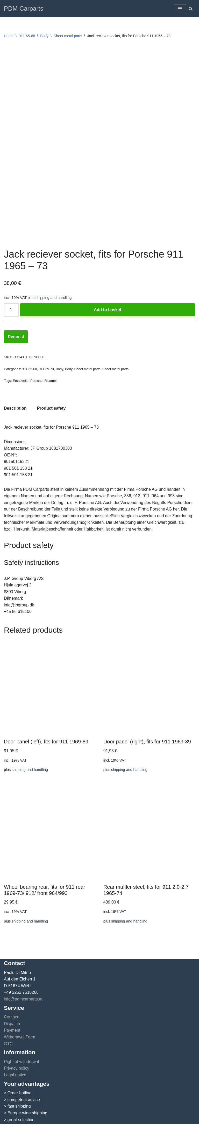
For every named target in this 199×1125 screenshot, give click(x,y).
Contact (11, 1018)
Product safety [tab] (51, 408)
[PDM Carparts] (23, 9)
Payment (12, 1031)
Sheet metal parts (68, 36)
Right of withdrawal (21, 1063)
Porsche (36, 381)
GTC (8, 1044)
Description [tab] (15, 408)
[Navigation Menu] (180, 8)
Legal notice (15, 1076)
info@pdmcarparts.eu (24, 1000)
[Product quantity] (11, 310)
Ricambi (51, 381)
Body (44, 36)
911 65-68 (27, 36)
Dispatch (12, 1025)
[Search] (191, 9)
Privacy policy (16, 1069)
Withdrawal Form (19, 1038)
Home (8, 36)
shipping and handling (53, 298)
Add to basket (107, 310)
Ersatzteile (21, 381)
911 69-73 (46, 369)
